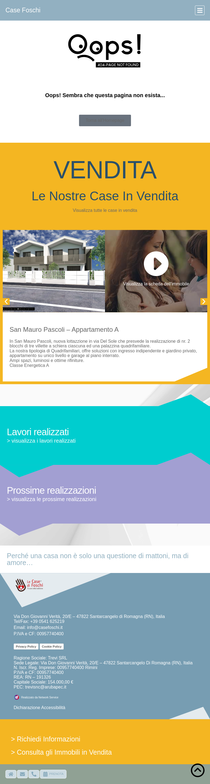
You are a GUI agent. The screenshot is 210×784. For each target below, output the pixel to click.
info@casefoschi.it (45, 627)
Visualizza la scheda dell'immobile (156, 284)
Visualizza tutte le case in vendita (105, 210)
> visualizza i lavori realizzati (41, 441)
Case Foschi (22, 10)
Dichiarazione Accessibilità (39, 707)
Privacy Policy (26, 646)
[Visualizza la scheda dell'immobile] (156, 264)
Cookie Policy (52, 646)
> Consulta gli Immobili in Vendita (61, 752)
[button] (200, 10)
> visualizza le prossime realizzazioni (51, 499)
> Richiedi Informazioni (45, 739)
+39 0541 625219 (47, 621)
